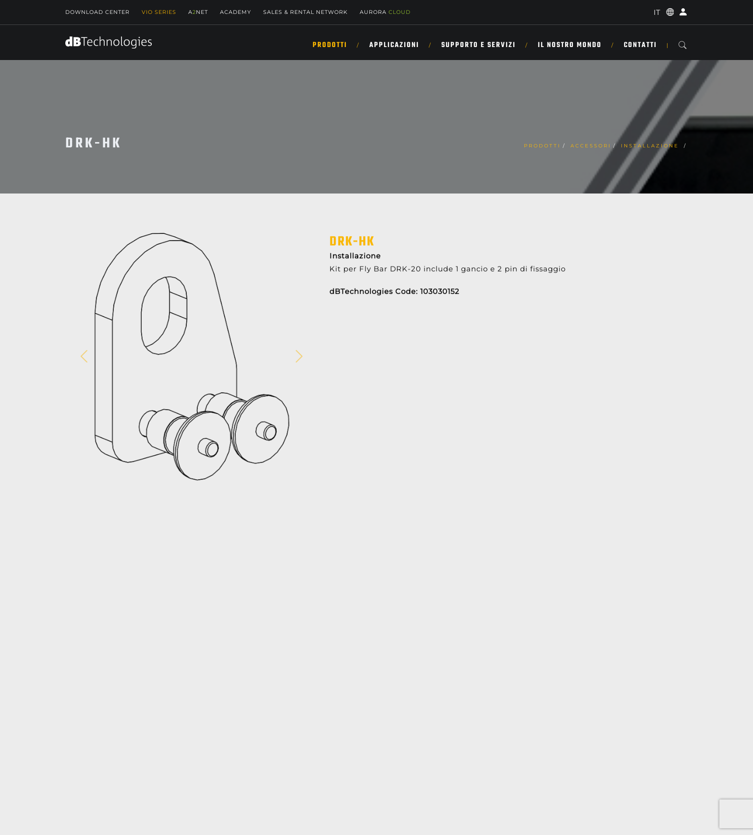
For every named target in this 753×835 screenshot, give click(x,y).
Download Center (97, 12)
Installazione (651, 146)
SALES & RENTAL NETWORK (305, 12)
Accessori (591, 146)
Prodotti (330, 45)
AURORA (385, 12)
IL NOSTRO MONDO (570, 45)
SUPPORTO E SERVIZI (478, 45)
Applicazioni (394, 45)
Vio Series (159, 12)
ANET (198, 12)
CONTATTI (640, 45)
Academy (235, 12)
